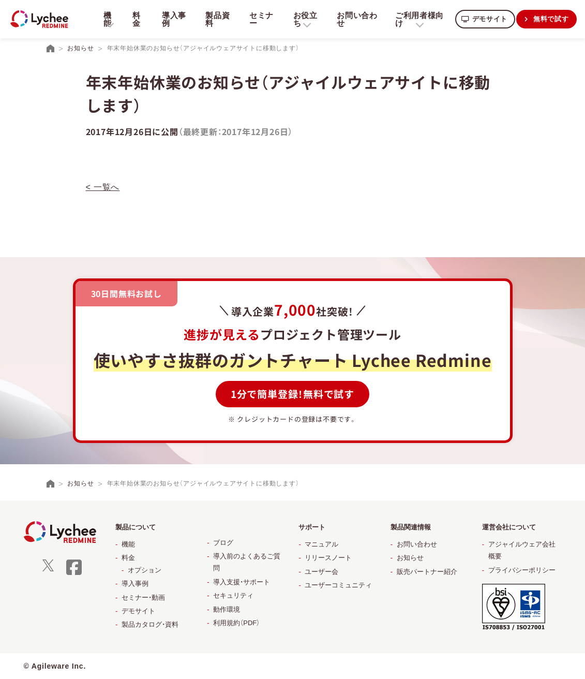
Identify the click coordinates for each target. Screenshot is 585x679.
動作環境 (226, 609)
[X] (48, 569)
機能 (128, 544)
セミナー (259, 19)
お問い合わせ (354, 19)
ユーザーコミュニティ (338, 585)
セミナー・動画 (143, 597)
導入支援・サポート (241, 582)
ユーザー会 (321, 571)
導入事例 (173, 19)
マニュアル (321, 544)
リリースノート (328, 558)
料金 (136, 19)
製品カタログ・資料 (150, 624)
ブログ (223, 543)
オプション (144, 570)
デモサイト (487, 19)
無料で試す (550, 19)
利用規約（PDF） (236, 623)
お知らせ (410, 558)
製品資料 (216, 19)
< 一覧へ (103, 187)
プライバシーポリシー (522, 570)
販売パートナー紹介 (427, 571)
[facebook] (74, 574)
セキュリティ (233, 595)
